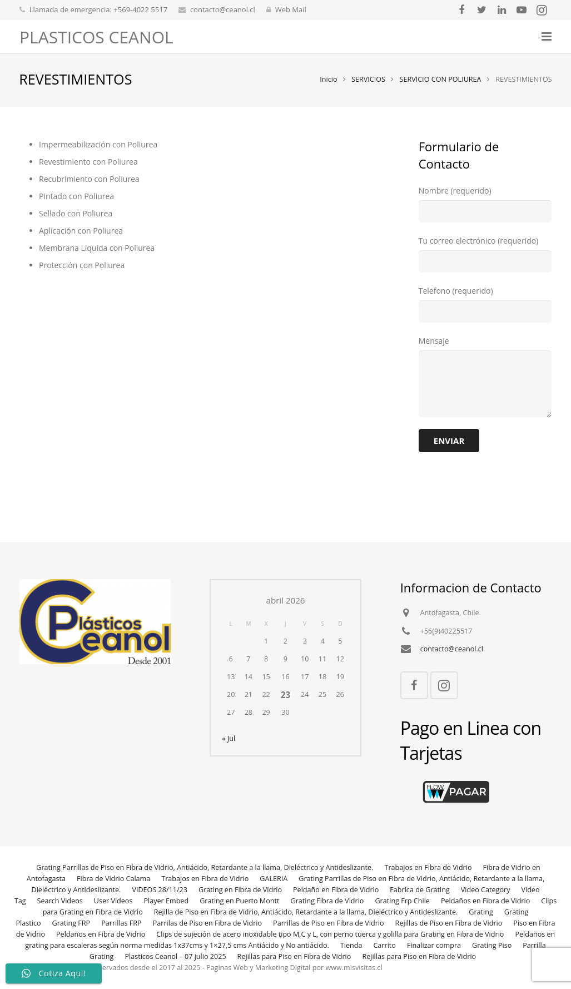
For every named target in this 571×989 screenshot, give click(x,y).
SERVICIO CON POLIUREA (440, 81)
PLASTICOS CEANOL (96, 37)
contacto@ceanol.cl (222, 9)
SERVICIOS (368, 81)
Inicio (328, 81)
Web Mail (290, 9)
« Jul (228, 738)
